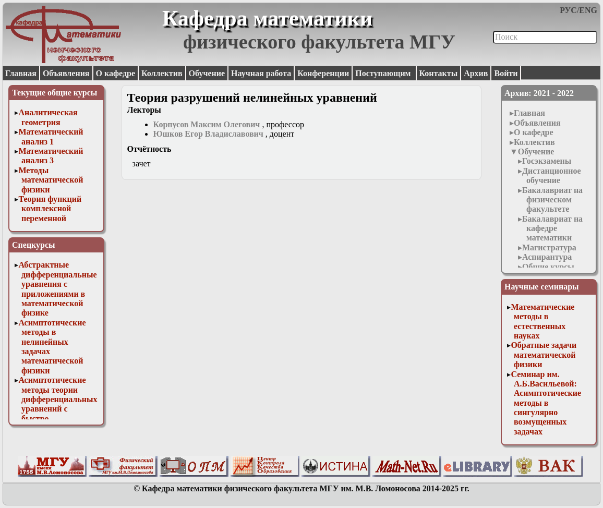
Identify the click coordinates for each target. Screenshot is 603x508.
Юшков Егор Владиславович (208, 133)
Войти (505, 73)
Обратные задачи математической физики (543, 355)
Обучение (207, 73)
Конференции (323, 73)
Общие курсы (548, 266)
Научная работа (261, 73)
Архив (476, 73)
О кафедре (115, 73)
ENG (588, 10)
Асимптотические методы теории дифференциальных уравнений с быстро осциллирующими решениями (57, 409)
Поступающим (384, 73)
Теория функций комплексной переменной (49, 209)
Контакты (438, 73)
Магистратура (549, 247)
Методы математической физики (50, 180)
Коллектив (162, 73)
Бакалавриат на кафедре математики (552, 228)
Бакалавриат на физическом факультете (552, 200)
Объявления (66, 73)
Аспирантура (547, 256)
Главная (21, 73)
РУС (568, 10)
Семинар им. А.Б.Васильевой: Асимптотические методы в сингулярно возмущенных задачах (546, 403)
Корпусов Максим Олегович (206, 124)
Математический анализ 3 (50, 156)
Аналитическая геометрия (47, 117)
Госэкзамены (546, 160)
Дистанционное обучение (551, 175)
